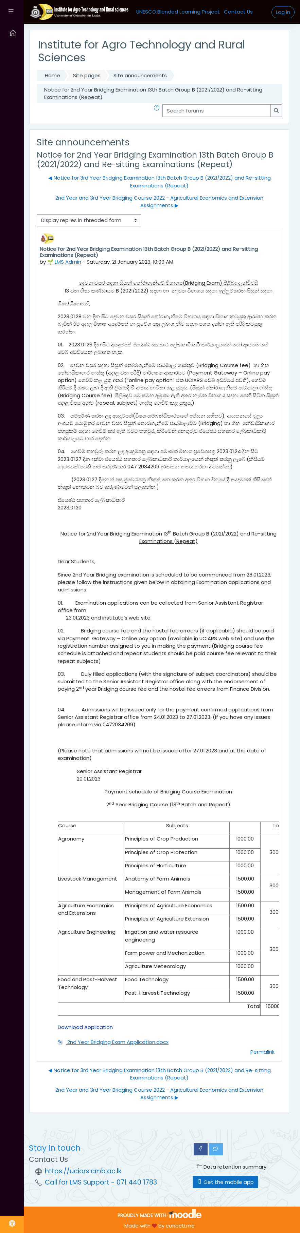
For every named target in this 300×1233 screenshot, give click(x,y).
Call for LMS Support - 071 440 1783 (101, 1182)
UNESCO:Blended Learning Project (178, 11)
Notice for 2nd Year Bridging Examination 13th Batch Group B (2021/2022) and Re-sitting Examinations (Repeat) (153, 93)
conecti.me (180, 1225)
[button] (158, 110)
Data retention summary (231, 1166)
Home (52, 75)
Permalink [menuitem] (262, 1051)
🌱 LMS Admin (64, 261)
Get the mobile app (225, 1182)
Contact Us (238, 11)
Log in (283, 12)
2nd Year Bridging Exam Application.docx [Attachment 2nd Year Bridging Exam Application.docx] (113, 1042)
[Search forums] (216, 110)
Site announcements (140, 75)
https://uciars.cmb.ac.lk (83, 1171)
